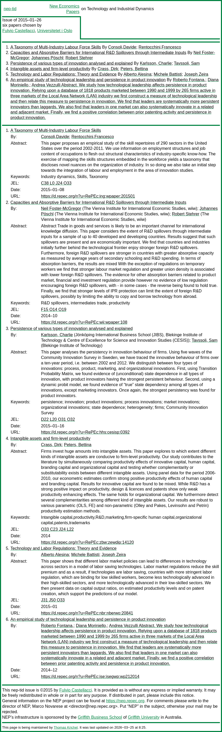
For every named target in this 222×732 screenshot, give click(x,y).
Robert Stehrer (79, 58)
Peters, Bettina (134, 69)
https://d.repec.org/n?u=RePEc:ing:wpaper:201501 (88, 196)
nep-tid (10, 9)
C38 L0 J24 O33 (56, 183)
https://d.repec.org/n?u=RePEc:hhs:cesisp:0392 (85, 432)
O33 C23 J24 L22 (57, 529)
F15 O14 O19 (53, 309)
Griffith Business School (100, 717)
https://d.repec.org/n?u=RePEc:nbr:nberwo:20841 (87, 613)
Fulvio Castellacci (18, 30)
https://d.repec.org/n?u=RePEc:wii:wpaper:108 (84, 322)
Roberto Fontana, (189, 80)
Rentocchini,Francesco (160, 47)
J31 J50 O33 (53, 600)
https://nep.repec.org (125, 701)
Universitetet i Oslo (54, 30)
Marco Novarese (47, 706)
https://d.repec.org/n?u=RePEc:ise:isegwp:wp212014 (90, 676)
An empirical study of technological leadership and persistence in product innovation (88, 80)
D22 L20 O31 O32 (58, 419)
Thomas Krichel (66, 727)
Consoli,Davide (122, 47)
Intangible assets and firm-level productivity (50, 69)
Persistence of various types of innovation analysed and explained (71, 63)
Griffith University (144, 717)
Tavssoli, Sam (187, 63)
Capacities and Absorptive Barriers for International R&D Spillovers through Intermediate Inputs (98, 52)
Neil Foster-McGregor (61, 208)
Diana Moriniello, (91, 625)
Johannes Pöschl (47, 58)
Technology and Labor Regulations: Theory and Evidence (63, 74)
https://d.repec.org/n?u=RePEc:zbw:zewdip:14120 (87, 542)
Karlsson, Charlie (156, 63)
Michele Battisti (168, 74)
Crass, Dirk (107, 69)
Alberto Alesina (137, 74)
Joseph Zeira (196, 74)
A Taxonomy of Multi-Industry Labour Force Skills (55, 47)
